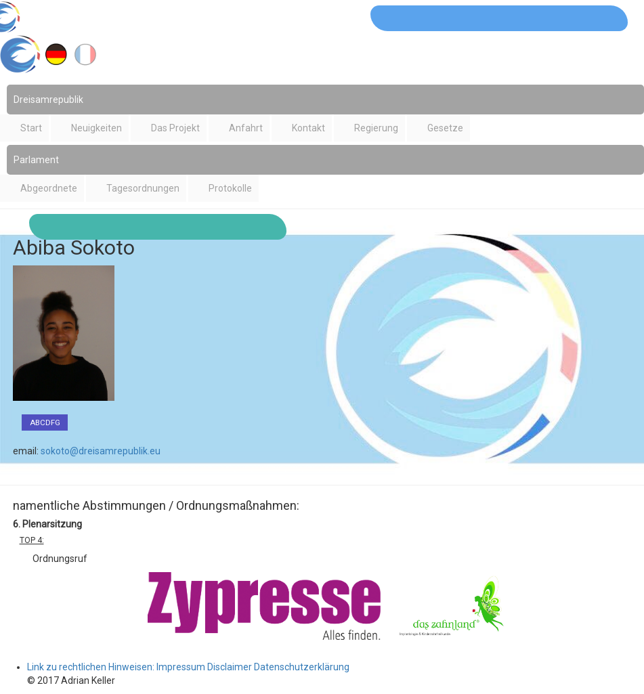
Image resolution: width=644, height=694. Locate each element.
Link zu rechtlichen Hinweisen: (91, 667)
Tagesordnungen (142, 188)
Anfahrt (246, 128)
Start (31, 128)
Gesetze (445, 128)
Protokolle (230, 188)
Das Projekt (175, 128)
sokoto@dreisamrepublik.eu (100, 451)
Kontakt (308, 128)
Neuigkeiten (96, 128)
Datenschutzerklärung (301, 667)
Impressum (180, 667)
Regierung (376, 128)
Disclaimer (229, 667)
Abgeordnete (48, 188)
